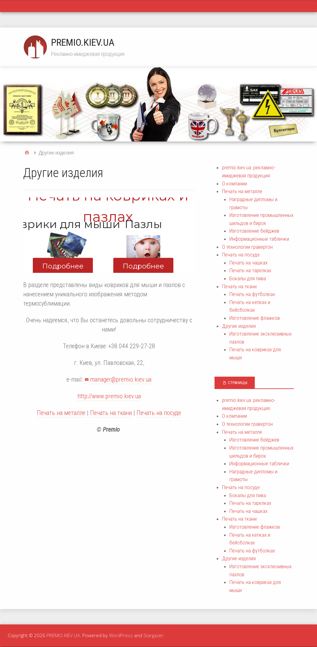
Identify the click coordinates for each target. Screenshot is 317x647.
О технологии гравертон (247, 247)
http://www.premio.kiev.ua (109, 396)
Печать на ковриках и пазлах (108, 206)
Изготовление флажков (254, 318)
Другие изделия (239, 326)
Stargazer (153, 635)
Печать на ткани (111, 413)
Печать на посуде (159, 413)
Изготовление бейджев (254, 231)
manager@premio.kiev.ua (120, 379)
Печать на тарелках (250, 270)
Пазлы (143, 224)
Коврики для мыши (63, 224)
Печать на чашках (248, 263)
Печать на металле (61, 413)
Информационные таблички (259, 239)
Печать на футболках (252, 294)
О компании (234, 183)
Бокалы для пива (247, 278)
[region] (109, 235)
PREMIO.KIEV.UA (83, 42)
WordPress (121, 635)
